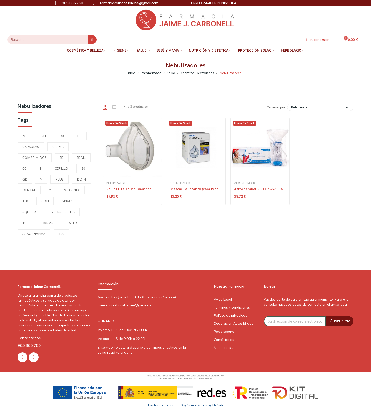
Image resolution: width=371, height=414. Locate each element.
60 (24, 168)
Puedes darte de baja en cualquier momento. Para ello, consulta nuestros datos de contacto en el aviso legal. (306, 301)
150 (25, 201)
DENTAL (29, 190)
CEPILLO (61, 168)
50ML (81, 157)
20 (83, 168)
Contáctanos (224, 339)
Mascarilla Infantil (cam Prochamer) (196, 189)
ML (24, 136)
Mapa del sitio (225, 347)
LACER (72, 222)
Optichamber (180, 182)
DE (79, 136)
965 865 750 (29, 345)
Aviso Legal (223, 299)
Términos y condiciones (232, 307)
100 (61, 233)
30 (62, 136)
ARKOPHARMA (33, 233)
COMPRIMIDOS (34, 157)
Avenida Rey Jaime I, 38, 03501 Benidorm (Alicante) (137, 297)
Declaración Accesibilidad (234, 323)
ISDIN (81, 179)
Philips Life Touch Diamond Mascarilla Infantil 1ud (132, 189)
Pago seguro (224, 331)
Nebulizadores (34, 106)
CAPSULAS (30, 146)
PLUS (59, 179)
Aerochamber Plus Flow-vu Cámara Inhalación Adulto (260, 189)
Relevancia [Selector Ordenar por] (320, 107)
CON (45, 201)
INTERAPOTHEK (62, 212)
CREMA (58, 146)
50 (62, 157)
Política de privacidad (230, 315)
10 (24, 222)
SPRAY (67, 201)
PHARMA (46, 222)
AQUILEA (29, 212)
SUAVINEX (72, 190)
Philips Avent (116, 182)
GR (24, 179)
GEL (44, 136)
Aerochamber (244, 182)
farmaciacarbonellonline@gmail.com (126, 305)
